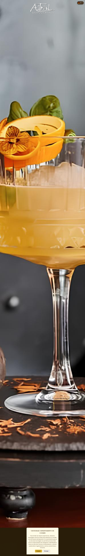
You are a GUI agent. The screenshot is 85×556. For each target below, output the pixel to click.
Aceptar (38, 551)
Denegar (46, 551)
